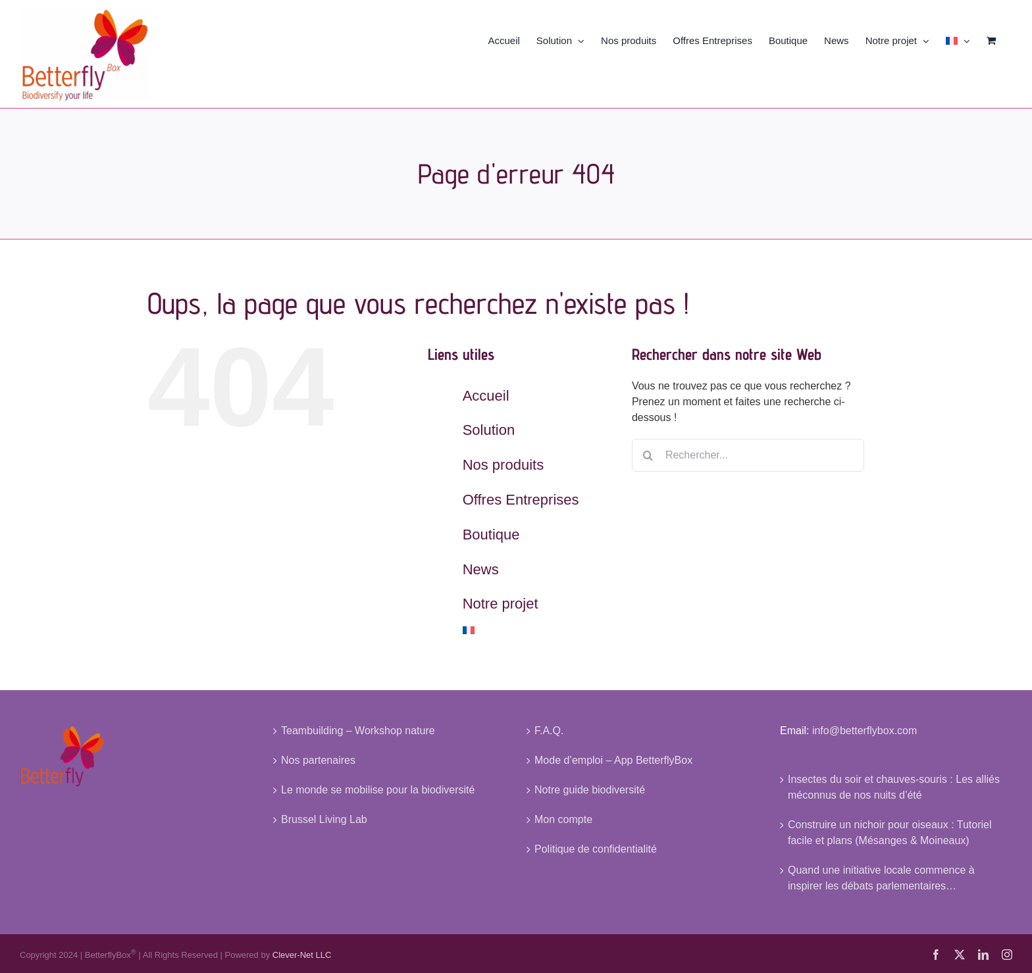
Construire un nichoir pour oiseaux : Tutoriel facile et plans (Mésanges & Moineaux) (890, 832)
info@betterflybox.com (864, 730)
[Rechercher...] (748, 455)
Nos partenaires (318, 760)
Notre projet (500, 603)
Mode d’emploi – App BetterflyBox (613, 760)
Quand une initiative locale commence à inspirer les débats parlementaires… (881, 877)
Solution (489, 430)
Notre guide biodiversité (589, 789)
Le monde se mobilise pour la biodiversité (378, 789)
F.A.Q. (548, 730)
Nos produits (503, 465)
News (481, 569)
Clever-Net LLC (302, 956)
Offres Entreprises (521, 499)
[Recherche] (648, 455)
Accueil (486, 395)
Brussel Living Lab (324, 819)
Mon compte (563, 819)
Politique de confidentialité (595, 849)
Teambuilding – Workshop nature (358, 730)
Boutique (491, 534)
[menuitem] (958, 39)
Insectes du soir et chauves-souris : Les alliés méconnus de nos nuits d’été (894, 787)
